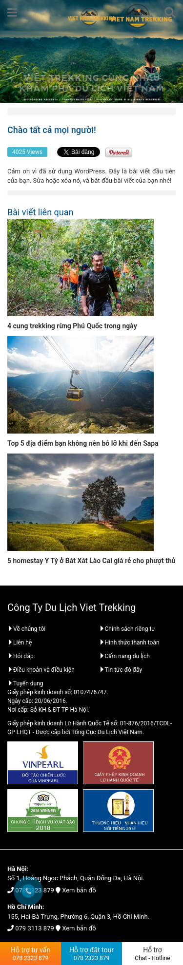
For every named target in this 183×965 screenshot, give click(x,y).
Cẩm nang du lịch (124, 656)
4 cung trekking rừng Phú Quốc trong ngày (72, 326)
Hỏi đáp (20, 656)
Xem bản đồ (79, 890)
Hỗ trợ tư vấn (30, 954)
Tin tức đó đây (120, 669)
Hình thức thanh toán (129, 642)
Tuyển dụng (25, 683)
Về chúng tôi (26, 628)
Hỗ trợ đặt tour (91, 954)
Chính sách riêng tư (127, 628)
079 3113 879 (34, 928)
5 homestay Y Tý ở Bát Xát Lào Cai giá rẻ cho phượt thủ (91, 561)
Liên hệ (19, 642)
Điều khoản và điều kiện (41, 669)
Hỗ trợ (152, 954)
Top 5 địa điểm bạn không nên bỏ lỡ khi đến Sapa (83, 443)
